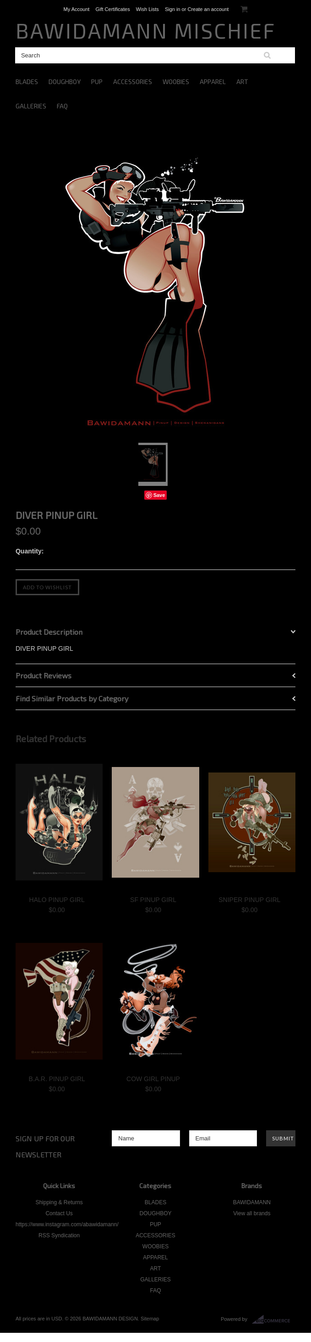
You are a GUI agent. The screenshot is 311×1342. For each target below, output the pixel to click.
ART (242, 81)
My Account (77, 9)
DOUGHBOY (65, 81)
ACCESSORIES (132, 81)
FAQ (62, 106)
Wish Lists (147, 9)
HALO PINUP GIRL (57, 899)
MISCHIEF (146, 30)
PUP (97, 81)
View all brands (251, 1213)
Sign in (172, 9)
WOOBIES (176, 81)
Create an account (208, 9)
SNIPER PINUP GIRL (249, 899)
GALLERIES (31, 106)
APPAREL (213, 81)
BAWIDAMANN (252, 1202)
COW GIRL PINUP (153, 1079)
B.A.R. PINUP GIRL (56, 1079)
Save (159, 495)
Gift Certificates (112, 9)
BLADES (27, 81)
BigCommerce (273, 1319)
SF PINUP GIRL (153, 899)
